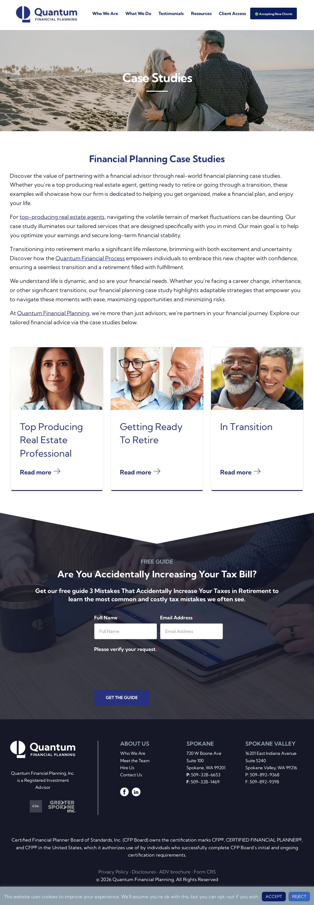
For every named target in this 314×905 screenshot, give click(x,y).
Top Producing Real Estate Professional (51, 453)
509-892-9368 (264, 775)
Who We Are (132, 753)
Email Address (178, 617)
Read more (35, 485)
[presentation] (140, 667)
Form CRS (205, 872)
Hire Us (127, 767)
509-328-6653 (205, 775)
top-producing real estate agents (62, 216)
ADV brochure (174, 872)
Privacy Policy (113, 872)
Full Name (107, 617)
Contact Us (131, 775)
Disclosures (144, 872)
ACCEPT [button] (274, 896)
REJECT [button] (299, 896)
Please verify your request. (127, 649)
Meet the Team (135, 760)
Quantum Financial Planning (53, 313)
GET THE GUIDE (122, 697)
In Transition (246, 440)
